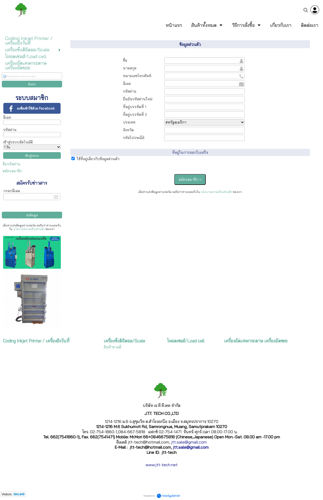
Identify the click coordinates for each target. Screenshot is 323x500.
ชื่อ (125, 60)
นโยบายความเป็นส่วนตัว (29, 229)
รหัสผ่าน (9, 129)
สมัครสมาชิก (12, 171)
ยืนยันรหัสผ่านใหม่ (137, 99)
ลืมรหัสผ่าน (11, 164)
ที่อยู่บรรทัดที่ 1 (134, 106)
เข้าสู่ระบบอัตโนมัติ (18, 142)
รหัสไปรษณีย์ (133, 137)
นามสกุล (129, 68)
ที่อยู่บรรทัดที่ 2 (135, 114)
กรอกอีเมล (11, 190)
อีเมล (7, 117)
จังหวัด (128, 130)
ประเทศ (129, 122)
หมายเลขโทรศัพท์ (137, 75)
